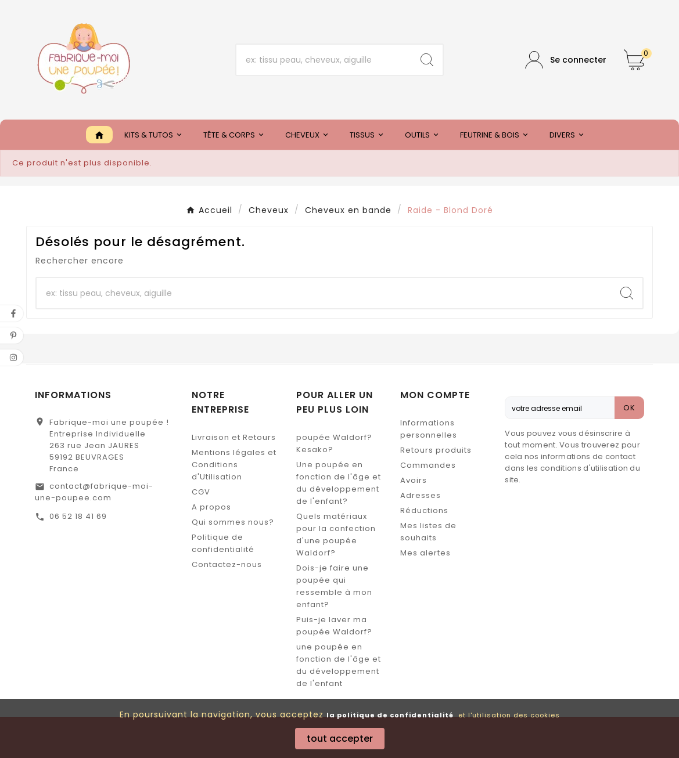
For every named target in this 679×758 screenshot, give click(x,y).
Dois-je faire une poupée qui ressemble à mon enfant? (334, 586)
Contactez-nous (227, 564)
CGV (201, 491)
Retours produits (436, 450)
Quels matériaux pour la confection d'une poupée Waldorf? (336, 534)
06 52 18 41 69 (78, 516)
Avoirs (413, 480)
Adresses (420, 495)
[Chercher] (324, 60)
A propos (211, 506)
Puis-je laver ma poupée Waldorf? (334, 625)
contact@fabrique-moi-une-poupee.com (94, 492)
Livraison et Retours (234, 437)
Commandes (428, 465)
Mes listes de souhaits (428, 531)
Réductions (424, 510)
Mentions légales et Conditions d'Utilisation (234, 464)
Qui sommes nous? (233, 522)
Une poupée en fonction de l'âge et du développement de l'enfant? (338, 483)
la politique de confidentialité (390, 715)
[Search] (427, 59)
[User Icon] (565, 60)
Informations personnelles (428, 429)
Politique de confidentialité (223, 543)
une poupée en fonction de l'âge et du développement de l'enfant (338, 665)
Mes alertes (425, 552)
